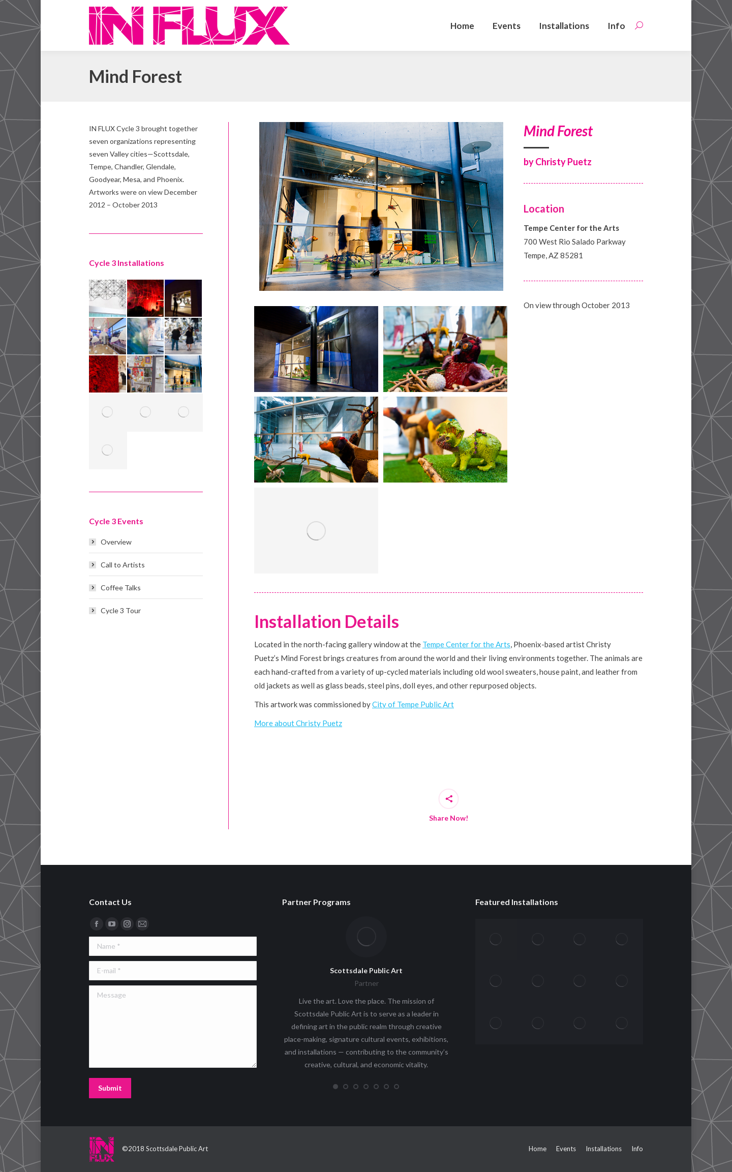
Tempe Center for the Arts (466, 644)
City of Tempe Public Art (413, 704)
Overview (116, 541)
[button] (335, 1086)
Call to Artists (123, 564)
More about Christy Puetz (298, 723)
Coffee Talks (121, 587)
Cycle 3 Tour (121, 610)
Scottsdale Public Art (366, 970)
